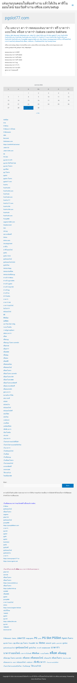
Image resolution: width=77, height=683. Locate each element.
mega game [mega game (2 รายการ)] (29, 638)
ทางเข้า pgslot (7, 284)
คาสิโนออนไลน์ (66, 39)
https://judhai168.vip (9, 588)
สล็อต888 (6, 352)
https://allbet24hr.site (9, 621)
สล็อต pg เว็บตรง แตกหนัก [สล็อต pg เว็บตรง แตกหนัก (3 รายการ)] (12, 658)
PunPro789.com (62, 37)
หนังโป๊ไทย (6, 610)
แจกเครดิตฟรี (7, 466)
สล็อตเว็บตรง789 (8, 376)
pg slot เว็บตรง (7, 166)
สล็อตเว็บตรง (7, 370)
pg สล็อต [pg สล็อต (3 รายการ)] (16, 643)
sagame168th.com (33, 39)
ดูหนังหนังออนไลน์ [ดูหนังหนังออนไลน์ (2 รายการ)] (9, 648)
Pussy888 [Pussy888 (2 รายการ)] (32, 643)
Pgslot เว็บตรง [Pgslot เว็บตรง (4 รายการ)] (67, 638)
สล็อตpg (5, 355)
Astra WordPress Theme (38, 679)
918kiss (5, 506)
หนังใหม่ (5, 417)
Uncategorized (51, 39)
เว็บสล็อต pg (7, 457)
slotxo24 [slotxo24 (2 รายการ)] (48, 643)
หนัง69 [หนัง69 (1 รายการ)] (14, 662)
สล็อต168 (6, 345)
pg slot (5, 531)
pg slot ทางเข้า (8, 160)
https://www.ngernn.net (10, 561)
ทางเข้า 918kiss (8, 277)
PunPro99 (8, 39)
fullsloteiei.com (24, 35)
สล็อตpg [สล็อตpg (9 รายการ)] (62, 653)
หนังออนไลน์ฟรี (8, 410)
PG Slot (49, 35)
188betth (6, 627)
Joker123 (32, 35)
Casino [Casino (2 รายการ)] (14, 638)
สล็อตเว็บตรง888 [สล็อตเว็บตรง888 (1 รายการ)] (67, 658)
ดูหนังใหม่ (6, 265)
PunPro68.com (26, 37)
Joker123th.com (41, 35)
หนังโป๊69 (6, 414)
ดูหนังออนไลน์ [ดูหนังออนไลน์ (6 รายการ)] (22, 647)
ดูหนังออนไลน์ (7, 259)
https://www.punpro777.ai (11, 558)
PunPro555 (64, 35)
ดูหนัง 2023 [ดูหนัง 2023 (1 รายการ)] (59, 643)
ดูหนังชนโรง (7, 553)
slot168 (5, 574)
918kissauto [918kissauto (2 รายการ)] (7, 638)
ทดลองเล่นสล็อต (8, 271)
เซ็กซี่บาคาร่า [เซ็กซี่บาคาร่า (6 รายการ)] (40, 662)
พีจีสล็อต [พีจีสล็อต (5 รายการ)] (35, 653)
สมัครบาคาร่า (7, 333)
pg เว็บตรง (6, 172)
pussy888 (6, 522)
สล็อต (25, 41)
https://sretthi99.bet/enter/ (11, 144)
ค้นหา (5, 482)
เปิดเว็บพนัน (7, 432)
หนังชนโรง (6, 404)
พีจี (4, 315)
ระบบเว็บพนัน (7, 327)
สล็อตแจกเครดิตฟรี (9, 386)
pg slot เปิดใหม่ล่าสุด (9, 163)
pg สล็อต (6, 169)
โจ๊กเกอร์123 (7, 472)
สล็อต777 (6, 349)
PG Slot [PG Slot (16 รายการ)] (46, 638)
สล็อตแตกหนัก (7, 389)
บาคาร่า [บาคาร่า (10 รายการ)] (55, 647)
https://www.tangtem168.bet (12, 607)
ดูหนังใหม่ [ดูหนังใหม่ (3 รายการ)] (32, 648)
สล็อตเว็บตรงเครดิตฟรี (10, 383)
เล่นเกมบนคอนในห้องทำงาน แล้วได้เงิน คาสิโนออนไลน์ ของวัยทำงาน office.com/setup (35, 5)
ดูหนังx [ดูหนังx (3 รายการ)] (65, 643)
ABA (11, 35)
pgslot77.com (56, 35)
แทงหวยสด (6, 469)
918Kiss (7, 35)
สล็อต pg (6, 339)
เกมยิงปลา (31, 41)
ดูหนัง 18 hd (7, 256)
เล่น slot (5, 435)
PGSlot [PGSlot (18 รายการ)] (56, 638)
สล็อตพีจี (5, 361)
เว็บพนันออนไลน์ (39, 41)
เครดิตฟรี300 (7, 426)
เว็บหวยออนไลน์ (8, 463)
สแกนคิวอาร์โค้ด (8, 395)
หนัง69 (5, 401)
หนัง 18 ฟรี (6, 398)
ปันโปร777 (6, 308)
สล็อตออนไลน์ (7, 367)
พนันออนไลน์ (19, 41)
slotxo (5, 605)
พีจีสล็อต (5, 318)
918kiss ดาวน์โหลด (9, 129)
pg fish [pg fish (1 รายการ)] (39, 638)
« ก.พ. (38, 113)
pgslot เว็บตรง (7, 178)
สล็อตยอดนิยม (7, 364)
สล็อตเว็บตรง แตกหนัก (10, 373)
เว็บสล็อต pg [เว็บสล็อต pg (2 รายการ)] (26, 666)
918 (4, 123)
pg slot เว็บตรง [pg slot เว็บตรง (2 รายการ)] (8, 643)
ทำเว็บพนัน (6, 296)
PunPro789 (53, 37)
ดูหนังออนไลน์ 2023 (9, 262)
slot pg (5, 231)
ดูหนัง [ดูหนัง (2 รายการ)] (54, 643)
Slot (41, 39)
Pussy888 (24, 39)
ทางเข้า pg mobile (8, 280)
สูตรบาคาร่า (7, 392)
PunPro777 (35, 37)
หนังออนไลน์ (7, 407)
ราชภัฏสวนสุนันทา (8, 330)
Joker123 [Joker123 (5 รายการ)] (21, 638)
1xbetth (5, 613)
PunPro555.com (10, 37)
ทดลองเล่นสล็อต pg (9, 274)
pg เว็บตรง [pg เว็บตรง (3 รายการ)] (24, 643)
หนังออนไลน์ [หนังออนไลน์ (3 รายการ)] (21, 662)
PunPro (5, 184)
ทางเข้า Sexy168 (8, 287)
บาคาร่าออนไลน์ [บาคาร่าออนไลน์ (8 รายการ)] (11, 653)
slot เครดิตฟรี (7, 234)
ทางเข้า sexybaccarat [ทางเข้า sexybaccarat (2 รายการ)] (43, 648)
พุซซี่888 (5, 321)
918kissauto (7, 132)
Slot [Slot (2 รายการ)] (37, 643)
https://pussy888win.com (11, 525)
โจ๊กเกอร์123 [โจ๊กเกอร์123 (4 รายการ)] (36, 666)
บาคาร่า (5, 299)
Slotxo (45, 39)
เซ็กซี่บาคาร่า (7, 429)
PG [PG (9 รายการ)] (35, 638)
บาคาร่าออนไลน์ (10, 41)
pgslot (5, 175)
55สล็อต (5, 119)
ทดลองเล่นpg (7, 268)
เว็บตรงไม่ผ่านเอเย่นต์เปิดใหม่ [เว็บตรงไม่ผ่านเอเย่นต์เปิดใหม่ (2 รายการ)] (12, 666)
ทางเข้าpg (6, 290)
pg (4, 153)
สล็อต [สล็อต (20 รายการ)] (53, 653)
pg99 (5, 536)
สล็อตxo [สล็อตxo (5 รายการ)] (26, 658)
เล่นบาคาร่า (7, 438)
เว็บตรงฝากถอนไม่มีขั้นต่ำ (11, 441)
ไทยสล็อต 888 (7, 476)
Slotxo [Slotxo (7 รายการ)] (42, 643)
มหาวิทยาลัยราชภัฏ (9, 324)
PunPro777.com (44, 37)
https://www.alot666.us (10, 583)
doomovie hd (7, 630)
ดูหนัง (5, 253)
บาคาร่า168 (7, 302)
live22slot (6, 542)
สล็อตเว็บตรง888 (8, 379)
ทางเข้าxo (6, 293)
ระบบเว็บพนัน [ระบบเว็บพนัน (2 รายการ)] (44, 653)
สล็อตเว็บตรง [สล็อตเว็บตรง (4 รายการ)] (57, 658)
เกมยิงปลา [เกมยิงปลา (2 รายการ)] (29, 662)
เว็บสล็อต (6, 454)
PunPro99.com (16, 39)
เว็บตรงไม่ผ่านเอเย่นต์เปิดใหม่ (12, 445)
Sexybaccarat (7, 225)
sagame (5, 514)
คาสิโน (59, 39)
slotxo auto (6, 240)
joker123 (6, 517)
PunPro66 (18, 37)
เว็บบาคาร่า (7, 448)
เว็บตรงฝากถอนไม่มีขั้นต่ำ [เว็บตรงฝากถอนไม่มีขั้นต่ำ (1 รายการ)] (53, 662)
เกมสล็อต (6, 423)
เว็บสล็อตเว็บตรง (8, 460)
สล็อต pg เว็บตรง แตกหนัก (11, 342)
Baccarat (16, 35)
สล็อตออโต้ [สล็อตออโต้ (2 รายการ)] (47, 658)
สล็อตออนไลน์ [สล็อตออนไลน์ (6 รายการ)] (36, 658)
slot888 (5, 591)
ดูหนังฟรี (6, 547)
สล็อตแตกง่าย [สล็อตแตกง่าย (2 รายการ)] (7, 662)
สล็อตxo (5, 358)
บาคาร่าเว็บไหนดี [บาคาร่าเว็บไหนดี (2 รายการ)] (26, 653)
